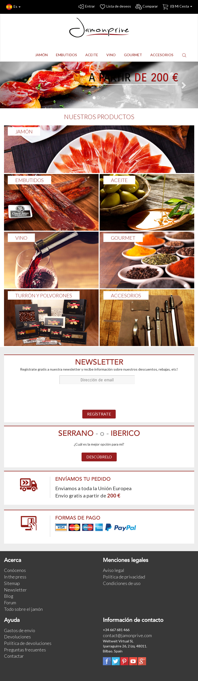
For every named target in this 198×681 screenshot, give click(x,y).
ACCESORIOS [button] (161, 55)
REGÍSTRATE (99, 413)
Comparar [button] (146, 7)
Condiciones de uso (122, 583)
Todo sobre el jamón (23, 609)
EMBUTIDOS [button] (66, 55)
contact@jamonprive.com (127, 635)
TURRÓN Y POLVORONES (43, 295)
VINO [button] (111, 55)
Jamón (24, 131)
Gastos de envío (19, 630)
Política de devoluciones (27, 643)
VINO (21, 238)
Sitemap (12, 583)
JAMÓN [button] (41, 55)
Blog (8, 596)
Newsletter (15, 589)
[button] (184, 55)
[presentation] (99, 397)
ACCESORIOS (126, 295)
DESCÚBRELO (99, 456)
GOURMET (123, 238)
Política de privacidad (124, 576)
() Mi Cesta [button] (177, 7)
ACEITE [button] (91, 55)
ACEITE (119, 180)
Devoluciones (17, 636)
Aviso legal (113, 570)
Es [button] (13, 7)
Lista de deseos (115, 7)
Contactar (14, 656)
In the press (15, 576)
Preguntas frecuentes (25, 649)
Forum (10, 602)
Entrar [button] (86, 7)
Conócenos (15, 570)
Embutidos (29, 180)
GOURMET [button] (133, 55)
